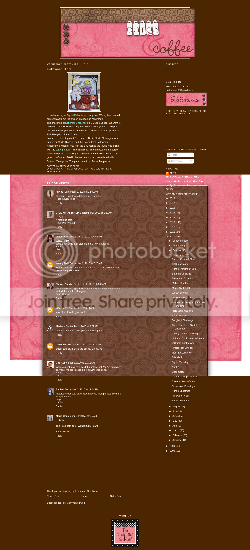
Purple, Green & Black (183, 259)
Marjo (59, 416)
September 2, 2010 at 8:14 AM (78, 308)
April (175, 425)
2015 (173, 212)
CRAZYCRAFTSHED (67, 212)
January (177, 440)
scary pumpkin (63, 149)
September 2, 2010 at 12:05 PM (84, 344)
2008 (173, 450)
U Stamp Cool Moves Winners (188, 338)
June (175, 416)
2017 (173, 203)
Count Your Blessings (183, 386)
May (175, 420)
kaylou (59, 191)
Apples (175, 367)
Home (84, 496)
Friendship (177, 357)
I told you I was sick (182, 310)
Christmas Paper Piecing (185, 376)
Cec (58, 362)
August (176, 406)
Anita (173, 173)
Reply (59, 203)
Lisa (58, 308)
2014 (173, 217)
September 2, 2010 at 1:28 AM (96, 212)
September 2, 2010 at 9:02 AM (82, 326)
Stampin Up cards (181, 273)
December (178, 240)
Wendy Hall (62, 263)
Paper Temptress (101, 161)
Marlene (60, 326)
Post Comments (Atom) (74, 502)
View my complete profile (182, 194)
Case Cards (178, 371)
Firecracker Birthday (182, 347)
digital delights (95, 169)
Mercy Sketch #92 (181, 288)
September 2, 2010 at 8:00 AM (90, 284)
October (177, 250)
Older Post (115, 496)
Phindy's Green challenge (185, 333)
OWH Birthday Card (182, 297)
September (178, 255)
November (178, 245)
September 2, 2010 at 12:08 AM (81, 191)
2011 (173, 231)
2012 (173, 227)
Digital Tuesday (180, 362)
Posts (172, 154)
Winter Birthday (180, 292)
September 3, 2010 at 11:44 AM (81, 389)
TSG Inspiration (180, 264)
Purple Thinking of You (184, 268)
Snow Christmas (180, 400)
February (177, 435)
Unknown (61, 344)
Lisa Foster (62, 236)
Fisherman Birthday (182, 278)
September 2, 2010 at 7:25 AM (86, 263)
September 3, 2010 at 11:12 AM (78, 362)
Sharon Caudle (64, 284)
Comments (175, 161)
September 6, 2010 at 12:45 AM (80, 416)
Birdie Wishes (179, 315)
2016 (173, 207)
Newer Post (53, 496)
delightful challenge (70, 169)
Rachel (60, 389)
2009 (173, 446)
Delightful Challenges (76, 122)
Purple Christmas (181, 390)
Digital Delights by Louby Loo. (83, 115)
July (174, 411)
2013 (173, 222)
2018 (173, 198)
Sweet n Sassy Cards (183, 381)
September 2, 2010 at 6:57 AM (86, 236)
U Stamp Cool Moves (183, 343)
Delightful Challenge (182, 320)
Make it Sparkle (180, 283)
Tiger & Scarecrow (181, 352)
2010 (173, 236)
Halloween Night (59, 69)
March (176, 430)
